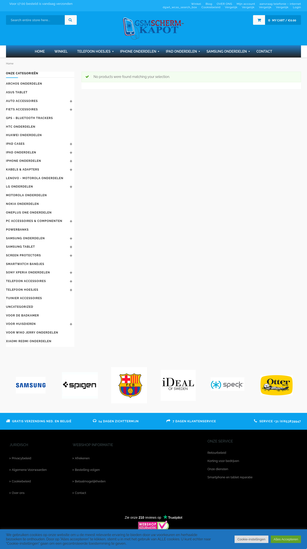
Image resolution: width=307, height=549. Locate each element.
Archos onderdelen (24, 83)
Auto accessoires (22, 101)
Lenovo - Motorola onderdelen (34, 178)
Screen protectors (23, 255)
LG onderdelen (19, 186)
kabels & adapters (22, 169)
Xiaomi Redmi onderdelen (28, 341)
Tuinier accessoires (24, 298)
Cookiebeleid (21, 481)
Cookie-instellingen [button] (251, 539)
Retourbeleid (216, 452)
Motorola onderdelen (26, 195)
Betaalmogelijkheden (90, 481)
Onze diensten (217, 469)
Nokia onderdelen (22, 204)
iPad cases (15, 143)
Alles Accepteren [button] (286, 539)
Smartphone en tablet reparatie (230, 477)
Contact (80, 493)
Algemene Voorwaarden (29, 470)
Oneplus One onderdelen (29, 212)
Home (9, 63)
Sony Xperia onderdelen (28, 272)
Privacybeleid (21, 458)
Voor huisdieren (21, 324)
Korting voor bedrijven (223, 461)
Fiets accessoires (22, 109)
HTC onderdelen (20, 126)
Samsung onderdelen (25, 238)
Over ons (18, 493)
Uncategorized (19, 307)
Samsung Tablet (20, 246)
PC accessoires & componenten (34, 221)
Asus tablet (17, 92)
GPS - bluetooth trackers (29, 118)
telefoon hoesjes (22, 289)
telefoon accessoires (26, 281)
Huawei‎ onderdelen (24, 135)
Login (297, 7)
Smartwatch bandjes (25, 264)
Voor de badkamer (22, 315)
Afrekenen (82, 458)
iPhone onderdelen (23, 161)
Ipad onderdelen (21, 152)
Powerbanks (17, 229)
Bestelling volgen (87, 470)
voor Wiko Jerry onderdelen (32, 332)
